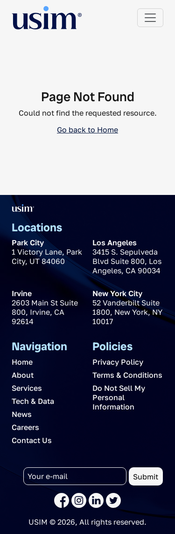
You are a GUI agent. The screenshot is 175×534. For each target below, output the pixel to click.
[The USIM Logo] (47, 18)
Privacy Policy (117, 362)
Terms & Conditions (127, 375)
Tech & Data (33, 401)
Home (22, 362)
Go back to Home (87, 129)
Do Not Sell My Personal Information (118, 397)
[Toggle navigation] (150, 17)
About (23, 375)
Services (27, 388)
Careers (25, 427)
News (22, 414)
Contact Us (32, 440)
